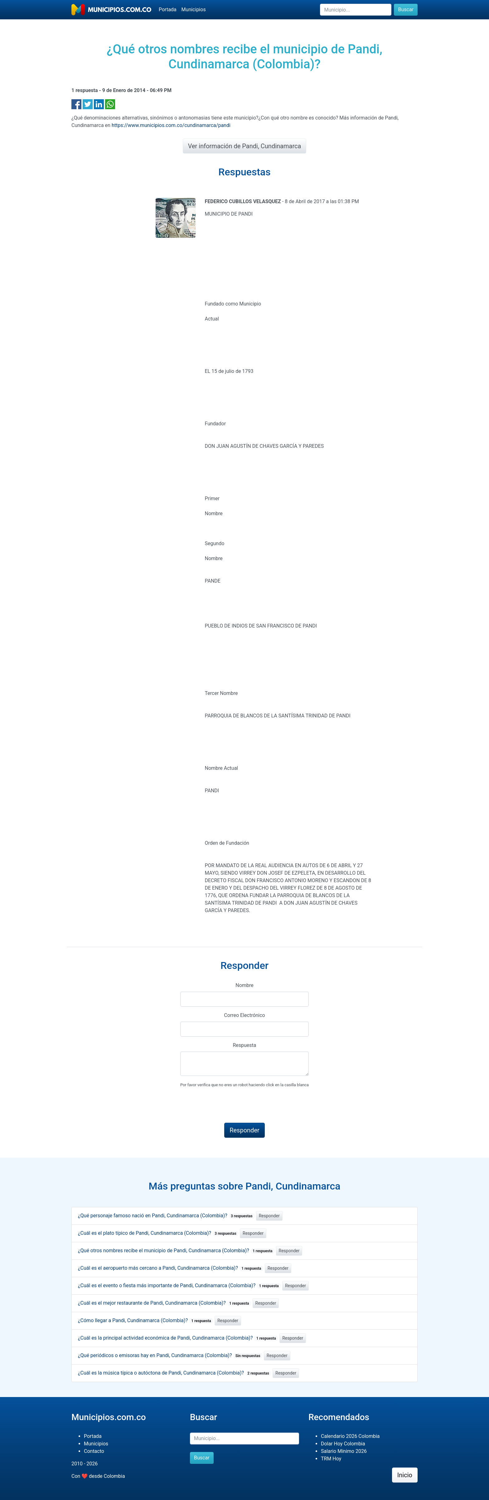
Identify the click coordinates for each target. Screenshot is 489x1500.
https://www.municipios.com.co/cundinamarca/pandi (171, 125)
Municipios (194, 9)
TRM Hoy (331, 1459)
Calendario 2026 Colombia (350, 1436)
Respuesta (244, 1045)
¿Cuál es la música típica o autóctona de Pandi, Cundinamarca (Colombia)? (174, 1373)
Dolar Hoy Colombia (343, 1444)
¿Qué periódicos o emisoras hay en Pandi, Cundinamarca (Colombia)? (170, 1355)
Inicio (404, 1475)
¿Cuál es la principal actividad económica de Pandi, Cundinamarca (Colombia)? (178, 1338)
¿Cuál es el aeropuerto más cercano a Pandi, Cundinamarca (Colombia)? (171, 1268)
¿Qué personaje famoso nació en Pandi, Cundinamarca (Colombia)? (166, 1216)
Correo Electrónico (244, 1015)
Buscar (406, 9)
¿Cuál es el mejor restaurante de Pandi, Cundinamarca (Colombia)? (164, 1303)
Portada (168, 9)
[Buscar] (355, 10)
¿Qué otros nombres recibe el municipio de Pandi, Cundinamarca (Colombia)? (176, 1250)
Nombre (244, 985)
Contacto (94, 1451)
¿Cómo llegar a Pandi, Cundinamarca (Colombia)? (145, 1320)
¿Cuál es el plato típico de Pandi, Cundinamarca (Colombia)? (158, 1233)
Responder (269, 1215)
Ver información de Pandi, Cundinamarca (244, 146)
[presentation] (227, 1105)
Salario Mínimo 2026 (344, 1451)
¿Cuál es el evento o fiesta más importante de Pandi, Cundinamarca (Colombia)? (179, 1285)
